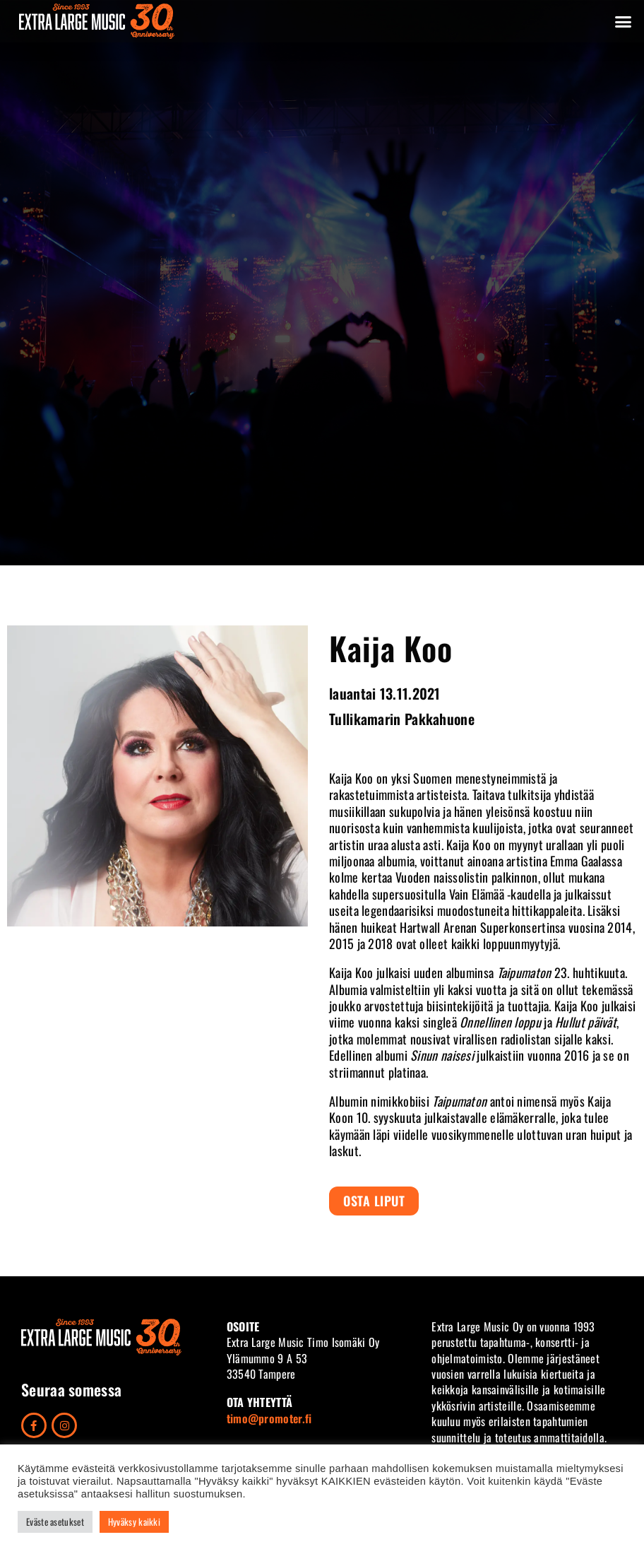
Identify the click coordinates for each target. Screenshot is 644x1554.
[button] (623, 21)
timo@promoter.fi (269, 1418)
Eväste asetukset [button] (55, 1521)
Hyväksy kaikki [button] (134, 1521)
